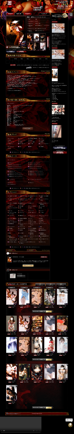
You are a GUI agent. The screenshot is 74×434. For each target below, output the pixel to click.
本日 (40, 285)
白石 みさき (36, 332)
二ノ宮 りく (11, 332)
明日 (51, 285)
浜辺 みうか (11, 305)
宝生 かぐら (49, 332)
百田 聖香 (11, 402)
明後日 (61, 285)
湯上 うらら (61, 305)
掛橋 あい (49, 305)
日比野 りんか (23, 305)
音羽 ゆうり (36, 305)
